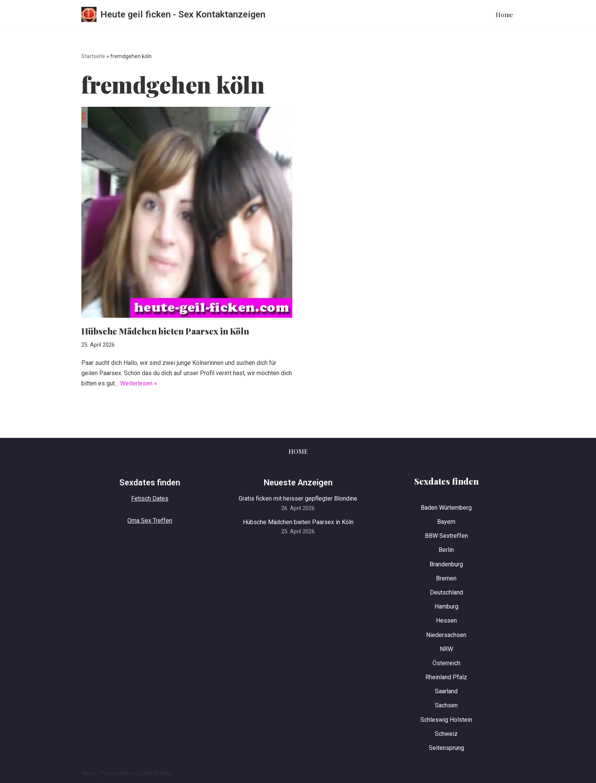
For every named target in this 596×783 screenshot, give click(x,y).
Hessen (446, 620)
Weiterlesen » (138, 383)
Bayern (446, 521)
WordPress (158, 773)
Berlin (446, 549)
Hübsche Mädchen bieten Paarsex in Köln (165, 331)
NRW (446, 649)
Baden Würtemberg (446, 507)
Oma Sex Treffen (149, 520)
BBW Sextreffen (446, 535)
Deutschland (446, 592)
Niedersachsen (446, 635)
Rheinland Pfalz (446, 677)
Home (504, 15)
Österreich (446, 663)
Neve (88, 773)
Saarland (446, 691)
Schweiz (446, 733)
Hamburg (446, 606)
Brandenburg (446, 564)
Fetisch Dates (149, 498)
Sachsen (446, 705)
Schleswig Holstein (446, 719)
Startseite (93, 56)
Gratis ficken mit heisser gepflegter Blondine (298, 498)
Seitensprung (446, 747)
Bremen (446, 578)
